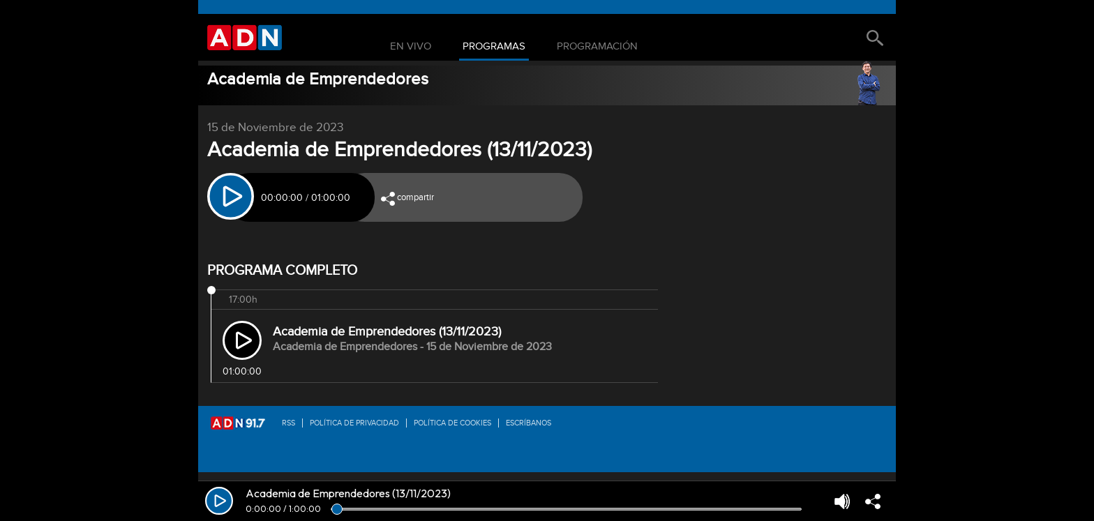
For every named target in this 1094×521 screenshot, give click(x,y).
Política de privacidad (354, 423)
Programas (494, 46)
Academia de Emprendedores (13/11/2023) (387, 331)
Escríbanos (528, 423)
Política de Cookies (452, 423)
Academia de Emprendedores (317, 79)
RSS (288, 423)
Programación (597, 46)
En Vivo (410, 46)
